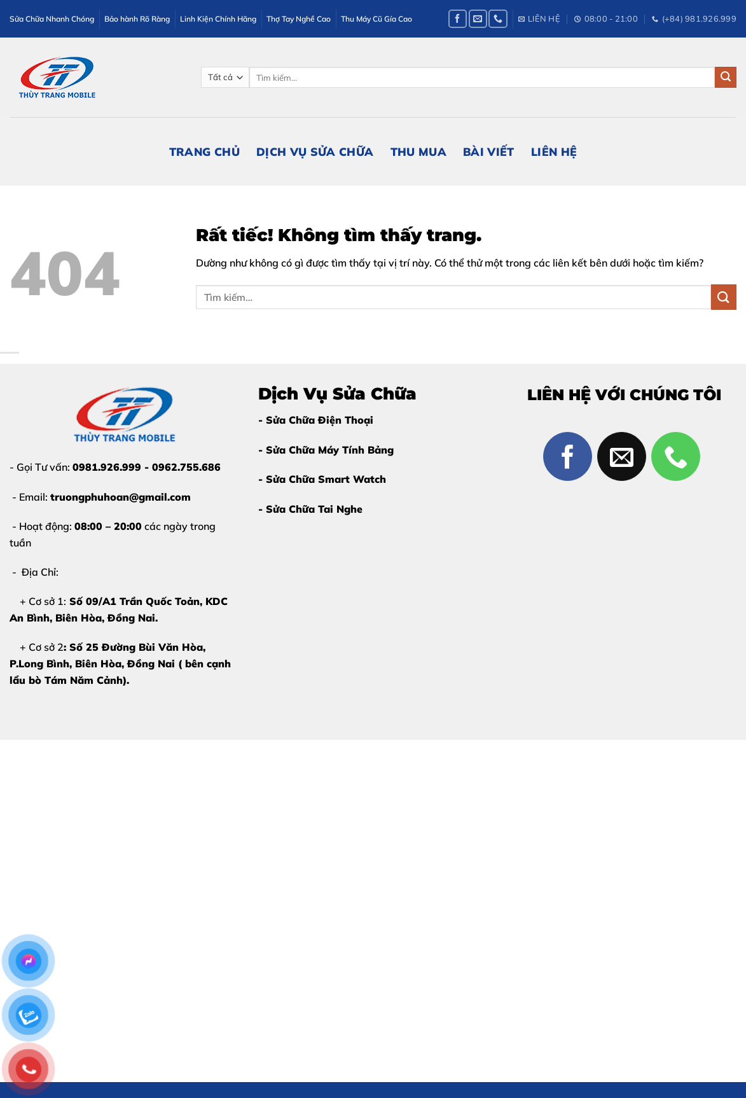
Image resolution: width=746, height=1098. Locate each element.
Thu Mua (418, 151)
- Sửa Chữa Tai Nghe (310, 509)
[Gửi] (725, 77)
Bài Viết (489, 151)
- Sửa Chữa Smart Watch (322, 479)
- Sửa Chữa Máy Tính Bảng (326, 449)
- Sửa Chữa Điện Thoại (315, 419)
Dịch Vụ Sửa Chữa (315, 151)
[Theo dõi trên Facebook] (457, 19)
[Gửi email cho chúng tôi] (478, 19)
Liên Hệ (554, 151)
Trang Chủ (204, 151)
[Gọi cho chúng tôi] (497, 19)
